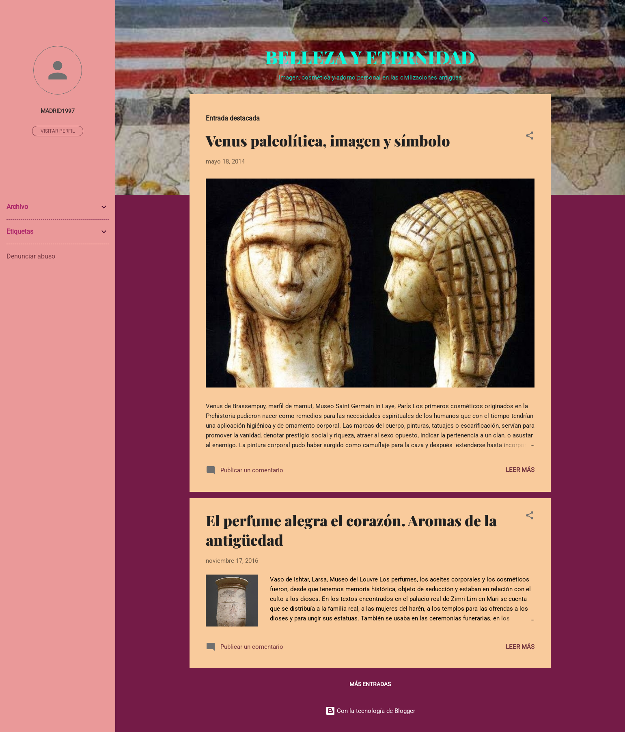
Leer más (520, 470)
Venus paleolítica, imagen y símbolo (328, 140)
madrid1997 (58, 111)
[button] (529, 137)
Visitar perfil (58, 131)
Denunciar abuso (30, 256)
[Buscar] (546, 22)
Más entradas (370, 684)
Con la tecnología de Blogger (370, 711)
